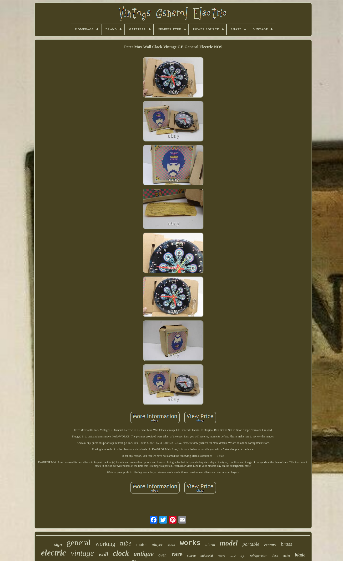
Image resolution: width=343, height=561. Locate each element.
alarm (210, 544)
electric (53, 552)
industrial (207, 555)
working (105, 543)
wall (103, 554)
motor (141, 544)
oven (162, 555)
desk (275, 555)
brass (286, 544)
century (270, 545)
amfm (286, 555)
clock (121, 553)
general (79, 542)
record (221, 555)
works (190, 543)
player (157, 544)
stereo (191, 555)
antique (144, 553)
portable (250, 544)
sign (58, 544)
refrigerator (258, 555)
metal (233, 556)
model (229, 543)
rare (176, 554)
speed (171, 545)
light (242, 556)
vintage (82, 553)
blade (300, 554)
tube (125, 543)
